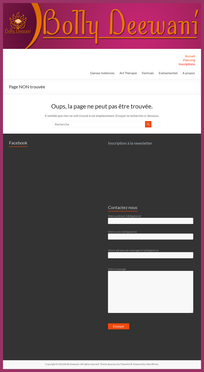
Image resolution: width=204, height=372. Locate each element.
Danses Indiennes (102, 73)
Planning (189, 60)
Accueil (190, 56)
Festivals (148, 73)
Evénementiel (168, 73)
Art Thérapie (128, 73)
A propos (188, 73)
